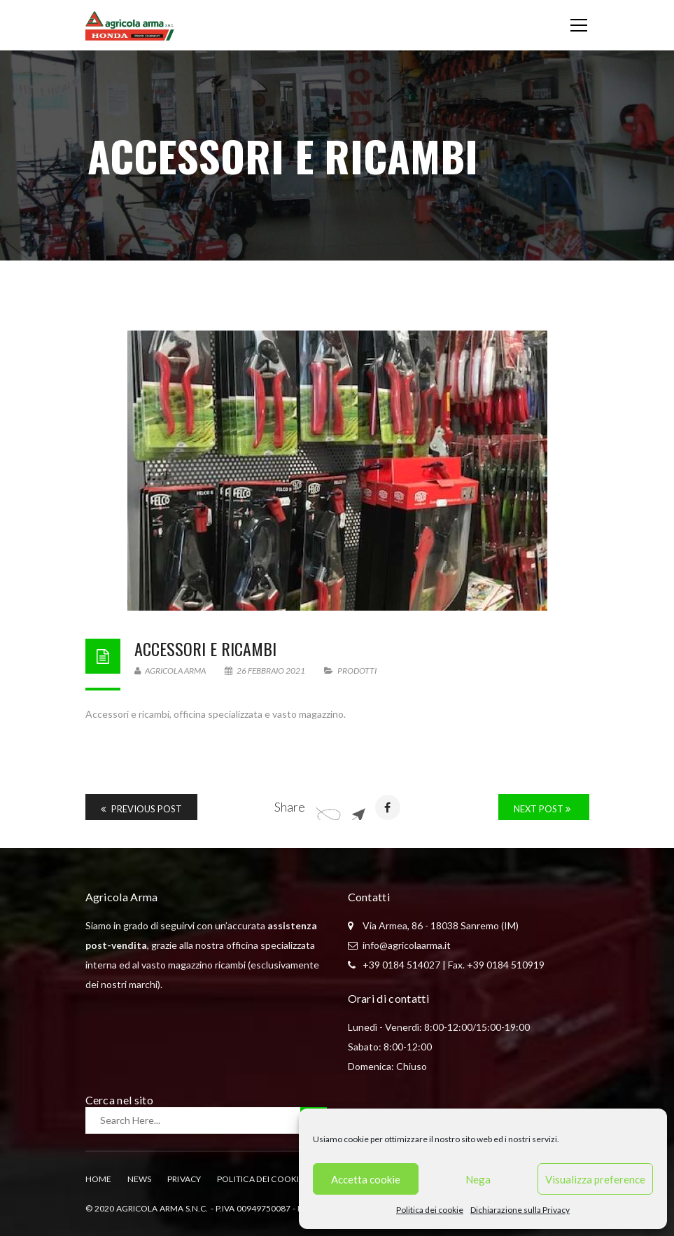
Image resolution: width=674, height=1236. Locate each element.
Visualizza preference (595, 1179)
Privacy (184, 1179)
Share (289, 806)
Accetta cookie (365, 1179)
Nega (478, 1179)
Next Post (542, 808)
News (139, 1179)
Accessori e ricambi (205, 648)
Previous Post (141, 808)
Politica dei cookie (429, 1209)
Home (98, 1179)
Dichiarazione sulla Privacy (520, 1209)
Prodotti (357, 670)
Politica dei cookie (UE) (270, 1179)
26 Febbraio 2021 (266, 670)
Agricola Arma (170, 670)
